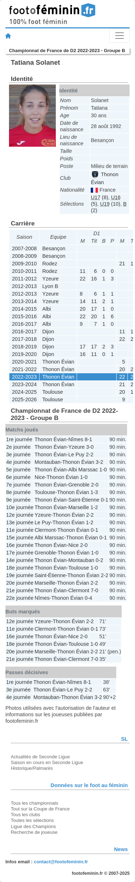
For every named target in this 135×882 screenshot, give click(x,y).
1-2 (94, 507)
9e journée (18, 500)
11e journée (19, 530)
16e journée (19, 545)
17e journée (19, 553)
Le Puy (76, 454)
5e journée (18, 469)
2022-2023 (24, 377)
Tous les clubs (25, 814)
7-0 (94, 590)
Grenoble (79, 485)
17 (94, 309)
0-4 (88, 598)
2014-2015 (24, 309)
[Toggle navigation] (119, 35)
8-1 (88, 439)
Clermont (45, 530)
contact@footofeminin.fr (61, 861)
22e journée (19, 598)
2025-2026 (24, 399)
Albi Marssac (83, 469)
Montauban (47, 462)
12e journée (19, 515)
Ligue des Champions (33, 826)
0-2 (99, 560)
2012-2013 (24, 286)
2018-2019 (24, 346)
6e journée (18, 477)
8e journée (18, 492)
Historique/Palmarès (32, 768)
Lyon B (50, 286)
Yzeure (50, 279)
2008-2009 (24, 256)
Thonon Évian (58, 362)
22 (83, 279)
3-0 (90, 447)
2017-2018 (24, 339)
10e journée (19, 507)
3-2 (99, 462)
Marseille (78, 507)
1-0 (103, 469)
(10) (110, 204)
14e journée (19, 560)
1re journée (19, 439)
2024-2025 (24, 392)
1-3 (94, 492)
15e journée (19, 537)
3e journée (18, 454)
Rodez (49, 263)
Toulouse (52, 392)
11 (83, 271)
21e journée (19, 590)
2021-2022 (24, 369)
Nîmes (76, 439)
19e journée (19, 575)
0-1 (104, 500)
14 (83, 301)
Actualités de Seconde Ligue (40, 756)
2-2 (89, 454)
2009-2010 (24, 263)
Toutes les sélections (32, 820)
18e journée (19, 568)
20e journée (19, 583)
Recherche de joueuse (34, 832)
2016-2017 (24, 324)
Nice (40, 477)
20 (83, 309)
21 (122, 263)
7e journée (18, 485)
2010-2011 (24, 271)
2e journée (18, 447)
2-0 (95, 485)
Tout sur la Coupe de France (40, 809)
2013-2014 (24, 301)
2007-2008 (24, 248)
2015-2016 (24, 316)
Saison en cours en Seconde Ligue (47, 762)
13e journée (19, 522)
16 (94, 279)
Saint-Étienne (83, 500)
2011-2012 (24, 279)
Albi (46, 309)
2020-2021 (24, 362)
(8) (99, 197)
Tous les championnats (34, 803)
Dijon (48, 331)
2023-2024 (24, 384)
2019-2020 (24, 354)
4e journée (18, 462)
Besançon (53, 248)
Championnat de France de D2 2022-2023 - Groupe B (67, 50)
